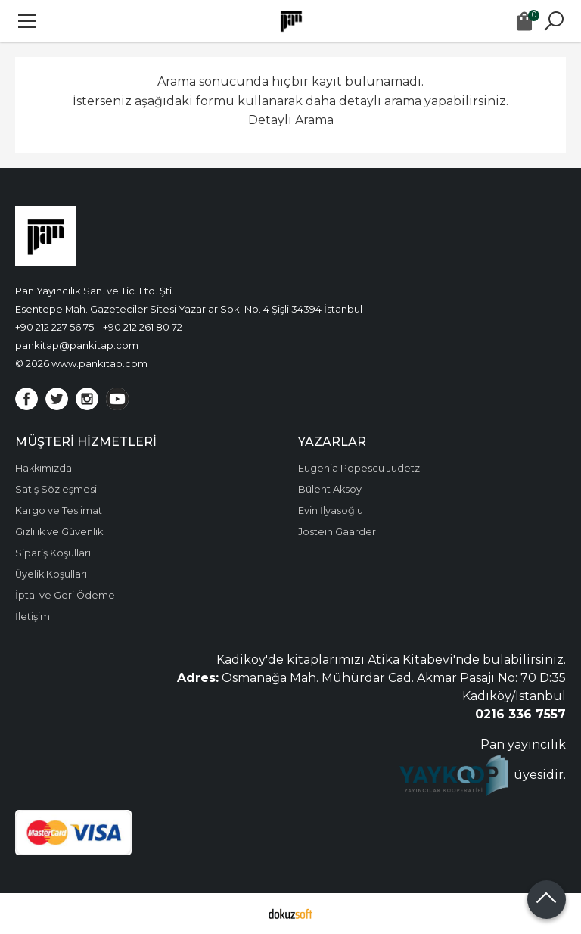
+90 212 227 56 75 (54, 327)
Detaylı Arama (291, 120)
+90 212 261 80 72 (142, 327)
